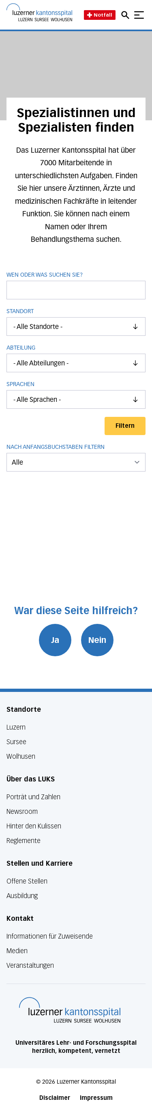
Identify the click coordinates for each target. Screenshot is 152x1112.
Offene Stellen (26, 881)
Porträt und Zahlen (33, 797)
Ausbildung (22, 896)
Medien (17, 951)
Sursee (16, 742)
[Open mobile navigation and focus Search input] (126, 15)
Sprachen (20, 384)
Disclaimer (54, 1098)
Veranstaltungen (30, 965)
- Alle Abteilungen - (79, 363)
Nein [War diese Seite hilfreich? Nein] (97, 640)
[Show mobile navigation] (139, 15)
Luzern (16, 727)
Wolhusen (20, 756)
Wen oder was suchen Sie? (76, 285)
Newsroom (22, 811)
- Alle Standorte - (79, 326)
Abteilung (20, 348)
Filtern (125, 426)
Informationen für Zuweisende (49, 936)
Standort (20, 311)
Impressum (96, 1098)
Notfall (99, 15)
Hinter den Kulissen (33, 826)
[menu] (76, 462)
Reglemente (23, 841)
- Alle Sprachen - (79, 399)
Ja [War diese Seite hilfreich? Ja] (55, 640)
